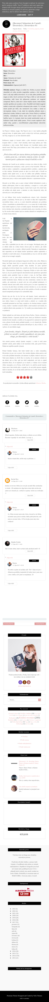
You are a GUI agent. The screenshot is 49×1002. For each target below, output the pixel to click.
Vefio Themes (37, 995)
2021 (14, 913)
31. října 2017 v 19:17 (18, 509)
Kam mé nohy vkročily (31, 715)
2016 (14, 951)
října (13, 929)
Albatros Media (40, 383)
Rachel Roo (14, 479)
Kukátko (11, 720)
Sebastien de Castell (23, 31)
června (14, 938)
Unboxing (19, 723)
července (15, 935)
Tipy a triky (33, 722)
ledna (14, 949)
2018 (14, 920)
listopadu (15, 926)
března (14, 944)
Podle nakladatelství (25, 743)
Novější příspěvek (8, 623)
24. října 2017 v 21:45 (16, 481)
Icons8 (34, 876)
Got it (30, 15)
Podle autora (25, 740)
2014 (14, 955)
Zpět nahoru (24, 998)
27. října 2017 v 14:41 (16, 544)
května (14, 940)
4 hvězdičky (30, 29)
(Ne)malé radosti (13, 713)
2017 (14, 922)
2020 (14, 915)
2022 (14, 911)
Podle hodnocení (25, 747)
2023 (14, 909)
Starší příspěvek (40, 623)
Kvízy (18, 720)
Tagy (26, 722)
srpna (14, 933)
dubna (14, 942)
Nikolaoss (14, 428)
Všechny (25, 736)
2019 (14, 918)
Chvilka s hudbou (25, 713)
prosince (14, 924)
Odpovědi (10, 446)
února (14, 946)
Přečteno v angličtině (35, 720)
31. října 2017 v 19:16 (18, 454)
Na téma (24, 720)
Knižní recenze (26, 717)
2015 (14, 953)
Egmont (37, 29)
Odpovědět (30, 440)
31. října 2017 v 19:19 (18, 565)
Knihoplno (12, 718)
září (13, 931)
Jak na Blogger (19, 715)
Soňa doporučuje (17, 722)
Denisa (15, 452)
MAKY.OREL (16, 876)
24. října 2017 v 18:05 (16, 430)
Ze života (28, 723)
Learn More (21, 15)
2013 (14, 958)
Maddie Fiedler (16, 542)
